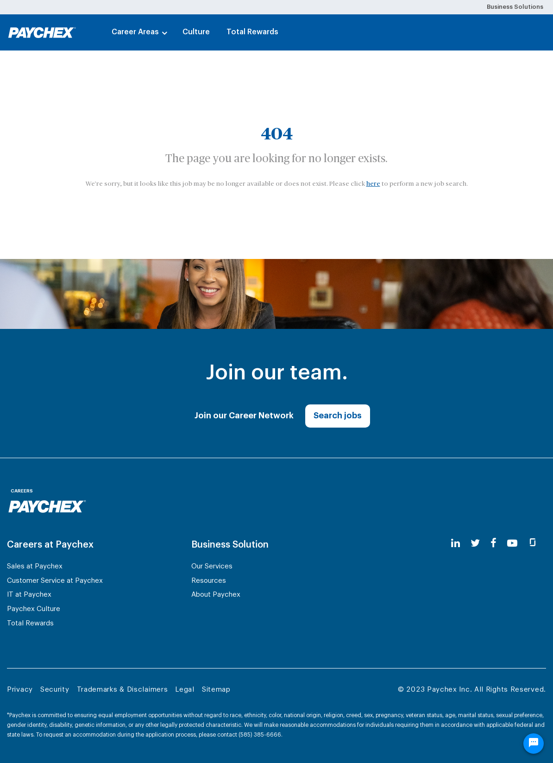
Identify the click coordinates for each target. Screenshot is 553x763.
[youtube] (512, 544)
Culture (196, 32)
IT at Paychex (29, 594)
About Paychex (215, 594)
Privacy (20, 689)
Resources (208, 580)
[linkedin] (455, 544)
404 (277, 134)
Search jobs (338, 415)
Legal (185, 689)
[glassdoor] (532, 544)
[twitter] (475, 544)
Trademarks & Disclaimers (122, 689)
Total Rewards (252, 32)
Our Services (212, 566)
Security (54, 689)
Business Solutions (515, 7)
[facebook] (493, 544)
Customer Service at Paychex (55, 580)
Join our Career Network (244, 415)
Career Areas (135, 32)
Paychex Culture (33, 608)
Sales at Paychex (35, 566)
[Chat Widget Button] (533, 745)
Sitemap (216, 689)
